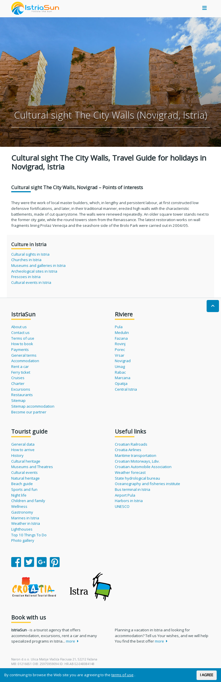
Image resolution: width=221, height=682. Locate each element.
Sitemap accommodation (32, 406)
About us (19, 326)
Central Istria (126, 389)
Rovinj (120, 343)
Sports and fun (24, 489)
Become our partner (28, 412)
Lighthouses (22, 529)
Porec (120, 349)
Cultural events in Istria (31, 282)
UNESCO (122, 506)
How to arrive (23, 449)
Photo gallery (22, 540)
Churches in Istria (26, 259)
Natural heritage (25, 478)
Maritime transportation (135, 455)
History (17, 455)
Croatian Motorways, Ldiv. (137, 461)
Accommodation (25, 360)
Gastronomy (22, 512)
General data (23, 444)
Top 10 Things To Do (29, 534)
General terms (24, 355)
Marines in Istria (25, 517)
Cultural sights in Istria (30, 254)
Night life (18, 495)
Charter (17, 383)
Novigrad (123, 360)
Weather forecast (130, 472)
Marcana (122, 377)
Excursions (20, 389)
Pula (119, 326)
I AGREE (206, 674)
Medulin (122, 332)
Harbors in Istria (129, 500)
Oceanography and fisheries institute (147, 483)
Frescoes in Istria (26, 276)
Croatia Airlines (128, 449)
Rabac (120, 372)
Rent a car (20, 366)
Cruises (17, 377)
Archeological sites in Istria (34, 271)
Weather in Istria (25, 523)
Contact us (20, 332)
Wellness (19, 506)
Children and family (28, 500)
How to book (22, 343)
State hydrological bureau (137, 478)
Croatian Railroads (131, 444)
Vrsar (119, 355)
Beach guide (22, 483)
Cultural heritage (25, 461)
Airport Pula (125, 495)
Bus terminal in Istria (132, 489)
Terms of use (22, 338)
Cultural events (24, 472)
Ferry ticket (20, 372)
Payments (20, 349)
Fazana (121, 338)
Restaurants (22, 394)
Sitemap (18, 400)
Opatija (121, 383)
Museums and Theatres (32, 466)
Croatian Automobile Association (143, 466)
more (72, 641)
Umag (120, 366)
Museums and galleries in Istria (38, 265)
